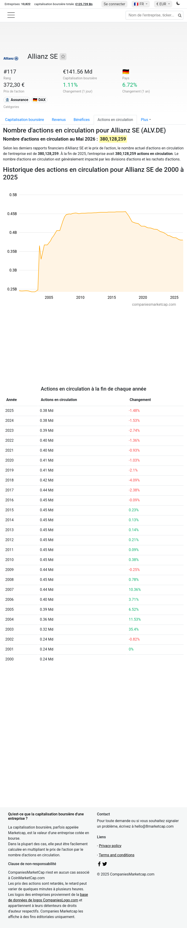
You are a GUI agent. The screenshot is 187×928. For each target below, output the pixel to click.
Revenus (59, 119)
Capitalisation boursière (24, 119)
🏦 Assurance (16, 100)
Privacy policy (110, 846)
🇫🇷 (139, 4)
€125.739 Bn (84, 4)
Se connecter (114, 4)
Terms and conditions (116, 855)
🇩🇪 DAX (39, 100)
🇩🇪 (125, 71)
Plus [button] (144, 119)
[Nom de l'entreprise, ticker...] (154, 15)
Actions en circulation (115, 119)
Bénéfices (82, 119)
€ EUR (161, 4)
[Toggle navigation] (11, 15)
